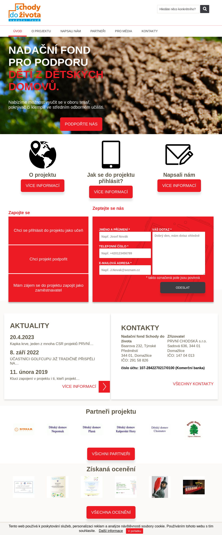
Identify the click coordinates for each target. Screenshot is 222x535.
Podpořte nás (81, 124)
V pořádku (134, 531)
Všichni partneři (111, 454)
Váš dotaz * (161, 229)
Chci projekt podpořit (48, 259)
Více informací (42, 185)
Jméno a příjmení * (114, 229)
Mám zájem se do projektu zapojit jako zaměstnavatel (48, 287)
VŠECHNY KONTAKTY (193, 384)
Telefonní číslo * (113, 246)
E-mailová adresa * (115, 263)
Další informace (111, 531)
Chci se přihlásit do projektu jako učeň (48, 230)
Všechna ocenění (111, 512)
